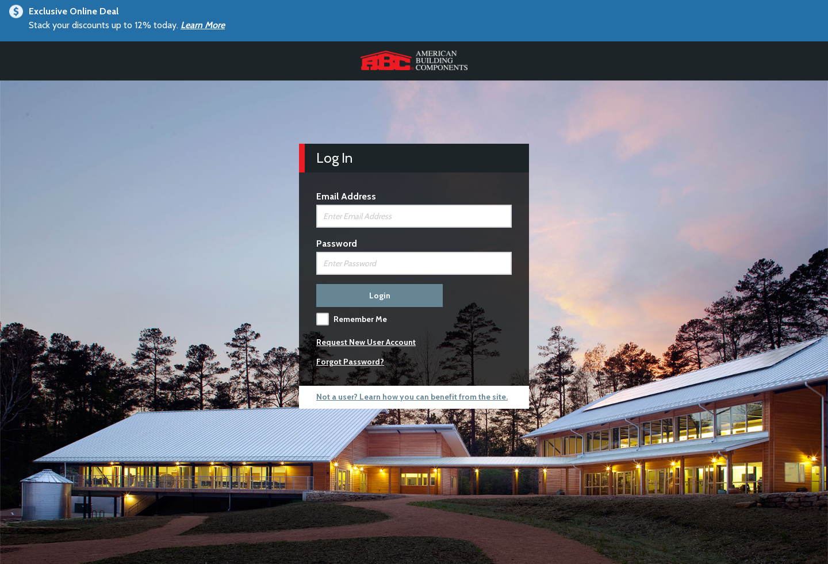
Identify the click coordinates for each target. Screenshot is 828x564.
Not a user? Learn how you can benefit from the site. (412, 397)
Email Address (346, 196)
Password (336, 243)
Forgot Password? (350, 361)
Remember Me (360, 319)
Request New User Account (366, 342)
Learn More (203, 25)
